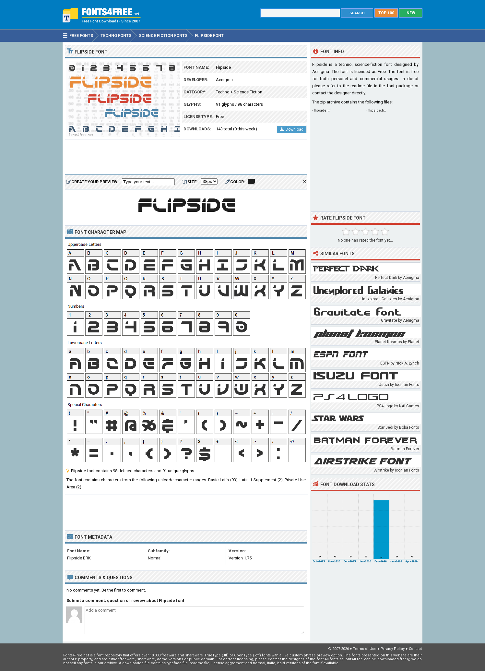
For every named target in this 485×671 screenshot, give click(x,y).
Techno (223, 92)
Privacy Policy (393, 649)
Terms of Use (364, 649)
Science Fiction (248, 92)
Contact (415, 649)
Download (291, 129)
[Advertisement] (186, 157)
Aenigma (224, 79)
